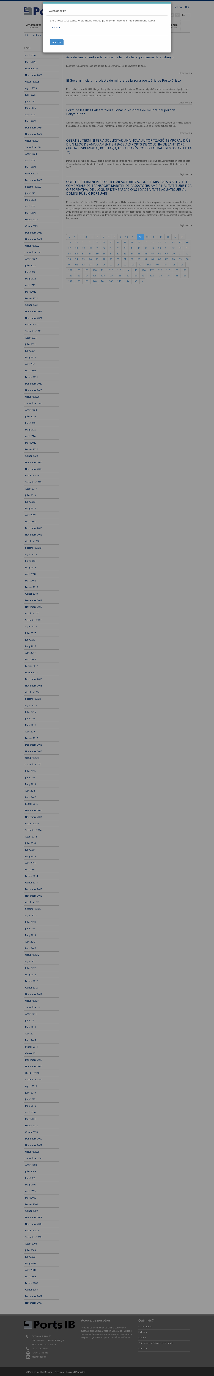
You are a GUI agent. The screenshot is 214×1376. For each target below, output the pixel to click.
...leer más (55, 27)
